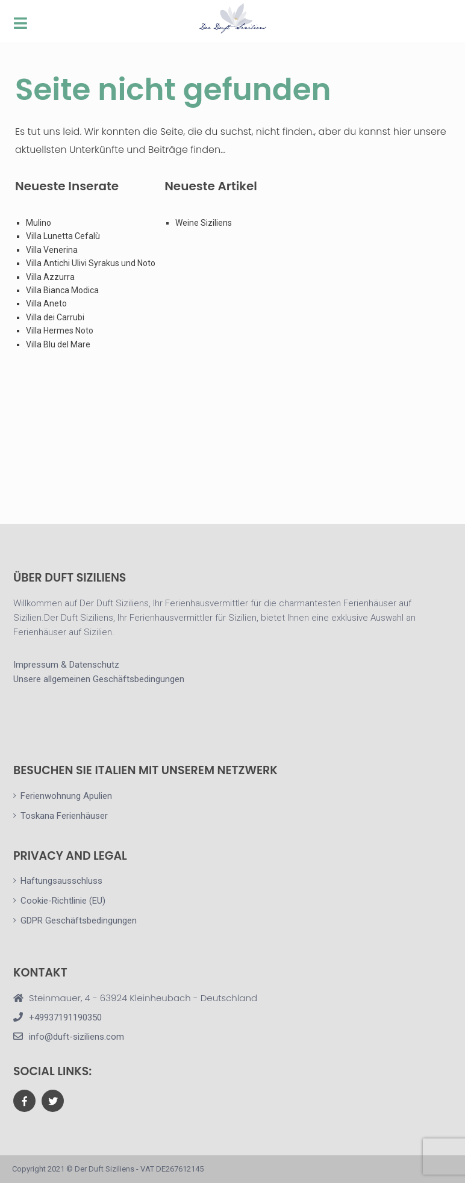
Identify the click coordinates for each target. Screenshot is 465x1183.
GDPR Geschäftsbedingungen (78, 920)
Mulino (38, 223)
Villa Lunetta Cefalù (63, 236)
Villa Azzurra (50, 277)
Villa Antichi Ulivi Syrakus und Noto (91, 263)
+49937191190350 (65, 1017)
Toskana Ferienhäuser (64, 815)
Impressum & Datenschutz (66, 664)
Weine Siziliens (203, 223)
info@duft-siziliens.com (76, 1036)
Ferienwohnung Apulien (66, 795)
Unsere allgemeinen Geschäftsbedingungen (98, 679)
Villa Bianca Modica (62, 290)
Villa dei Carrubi (55, 317)
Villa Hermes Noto (59, 330)
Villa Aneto (46, 303)
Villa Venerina (52, 250)
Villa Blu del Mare (58, 344)
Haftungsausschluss (61, 880)
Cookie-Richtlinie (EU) (62, 900)
